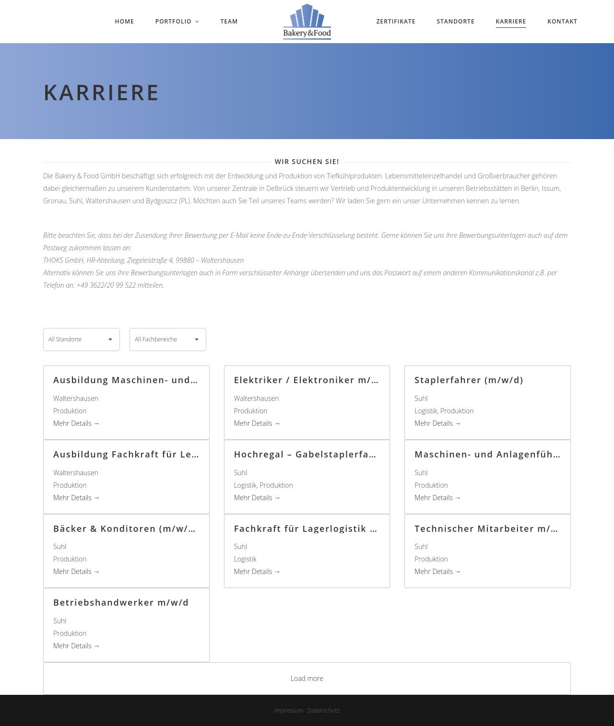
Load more (307, 678)
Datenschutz (323, 710)
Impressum (289, 710)
